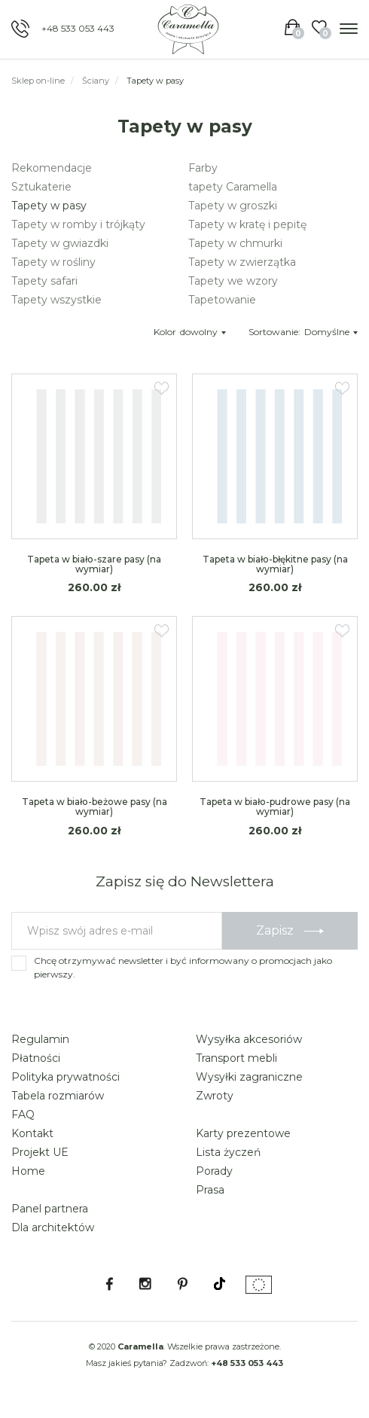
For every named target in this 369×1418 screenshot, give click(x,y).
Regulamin (40, 1039)
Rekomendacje (51, 168)
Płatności (35, 1058)
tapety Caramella (232, 187)
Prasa (210, 1190)
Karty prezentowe (243, 1133)
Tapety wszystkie (56, 299)
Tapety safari (44, 281)
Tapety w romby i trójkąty (78, 224)
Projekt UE (40, 1152)
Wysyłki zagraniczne (249, 1077)
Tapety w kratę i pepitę (247, 224)
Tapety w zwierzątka (242, 262)
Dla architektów (52, 1227)
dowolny (203, 331)
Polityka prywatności (65, 1077)
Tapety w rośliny (53, 262)
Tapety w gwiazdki (59, 243)
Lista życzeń (228, 1152)
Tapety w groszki (232, 205)
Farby (203, 168)
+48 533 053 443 (77, 28)
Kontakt (32, 1133)
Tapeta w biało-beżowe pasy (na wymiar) (94, 806)
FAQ (23, 1114)
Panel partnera (49, 1208)
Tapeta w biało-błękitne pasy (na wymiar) (275, 564)
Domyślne (331, 331)
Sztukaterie (41, 187)
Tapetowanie (222, 299)
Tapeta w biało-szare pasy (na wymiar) (94, 564)
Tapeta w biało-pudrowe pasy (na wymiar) (275, 806)
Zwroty (214, 1095)
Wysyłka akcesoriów (249, 1039)
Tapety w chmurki (235, 243)
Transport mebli (236, 1058)
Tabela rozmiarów (57, 1095)
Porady (214, 1171)
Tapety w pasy (49, 205)
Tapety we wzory (233, 281)
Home (28, 1171)
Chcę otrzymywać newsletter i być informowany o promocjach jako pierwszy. (183, 967)
